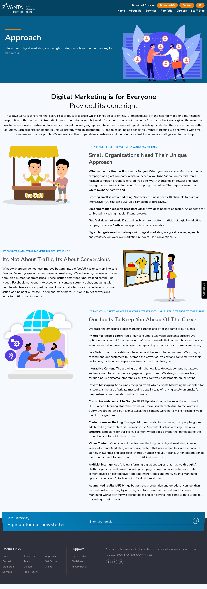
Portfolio (166, 11)
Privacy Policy (79, 580)
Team (27, 574)
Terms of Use (79, 569)
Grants (48, 580)
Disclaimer (77, 574)
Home (121, 11)
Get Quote (51, 574)
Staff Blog (198, 11)
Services (151, 11)
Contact (187, 5)
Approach (50, 569)
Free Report (30, 585)
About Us (135, 11)
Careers (181, 11)
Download (167, 5)
